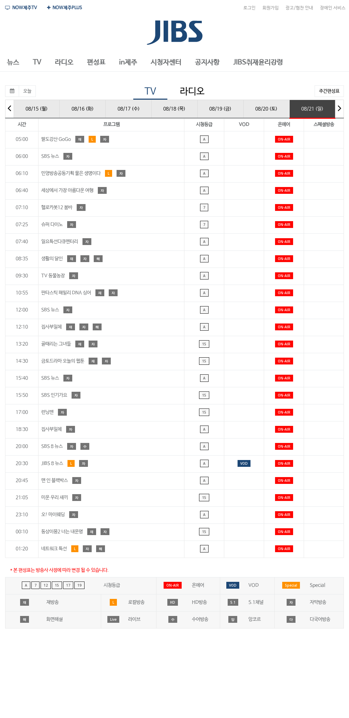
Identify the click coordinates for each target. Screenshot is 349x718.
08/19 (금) (220, 109)
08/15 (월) (37, 109)
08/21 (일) (312, 109)
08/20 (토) (266, 109)
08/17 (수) (129, 109)
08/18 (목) (174, 109)
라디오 (192, 91)
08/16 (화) (83, 109)
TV (150, 91)
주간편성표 (329, 91)
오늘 (27, 91)
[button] (13, 63)
